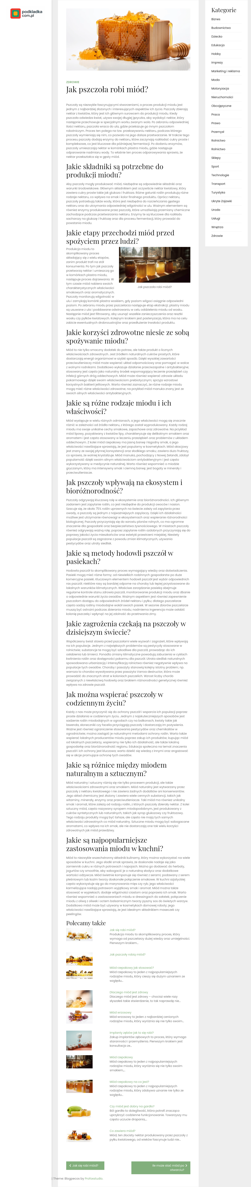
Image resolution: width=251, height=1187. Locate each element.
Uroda (215, 210)
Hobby (216, 54)
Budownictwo (221, 28)
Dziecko (216, 36)
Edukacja (218, 45)
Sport (215, 166)
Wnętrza (217, 227)
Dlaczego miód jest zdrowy (129, 992)
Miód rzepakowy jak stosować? (132, 968)
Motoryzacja (220, 88)
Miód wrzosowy (120, 1012)
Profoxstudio (35, 1178)
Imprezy (217, 62)
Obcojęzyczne (221, 106)
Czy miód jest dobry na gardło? (132, 1106)
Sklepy (216, 158)
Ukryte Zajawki (221, 201)
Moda (215, 80)
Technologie (220, 175)
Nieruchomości (222, 97)
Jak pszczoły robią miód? (128, 954)
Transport (218, 184)
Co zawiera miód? (123, 1131)
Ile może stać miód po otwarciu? (168, 1167)
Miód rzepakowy (121, 1057)
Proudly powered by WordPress (20, 1172)
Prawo (215, 123)
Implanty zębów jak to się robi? (132, 1033)
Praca (215, 114)
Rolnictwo (218, 140)
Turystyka (218, 192)
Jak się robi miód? (123, 930)
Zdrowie (72, 82)
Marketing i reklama (225, 71)
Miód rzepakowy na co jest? (129, 1082)
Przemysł (217, 132)
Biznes (215, 19)
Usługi (215, 218)
